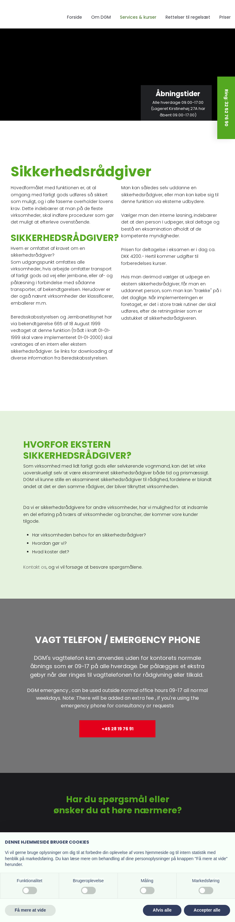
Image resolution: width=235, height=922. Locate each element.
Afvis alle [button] (162, 910)
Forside (74, 17)
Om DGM (101, 17)
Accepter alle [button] (207, 910)
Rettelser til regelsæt (188, 17)
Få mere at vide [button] (30, 910)
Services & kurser (138, 17)
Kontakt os (35, 567)
